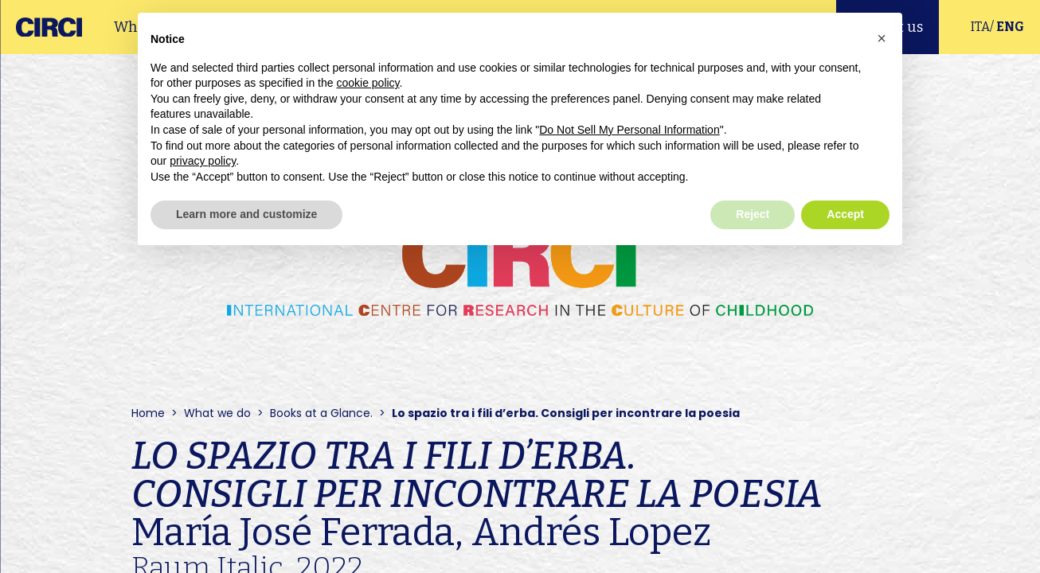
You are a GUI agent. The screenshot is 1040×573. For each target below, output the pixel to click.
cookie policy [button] (367, 82)
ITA (980, 26)
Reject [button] (752, 214)
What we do (217, 413)
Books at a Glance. (321, 413)
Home (148, 413)
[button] (881, 38)
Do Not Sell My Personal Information (629, 129)
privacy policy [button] (203, 160)
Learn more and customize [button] (246, 214)
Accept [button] (845, 214)
